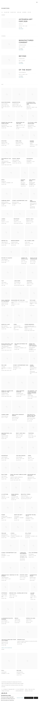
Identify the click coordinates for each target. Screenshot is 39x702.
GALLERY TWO (13, 12)
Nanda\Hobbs (4, 2)
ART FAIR (29, 12)
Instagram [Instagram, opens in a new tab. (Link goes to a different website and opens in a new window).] (4, 693)
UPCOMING (24, 12)
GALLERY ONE (6, 12)
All (2, 12)
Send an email (6, 693)
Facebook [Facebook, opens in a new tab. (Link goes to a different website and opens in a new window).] (2, 693)
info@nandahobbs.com (19, 690)
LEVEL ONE (19, 12)
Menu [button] (37, 2)
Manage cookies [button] (20, 697)
